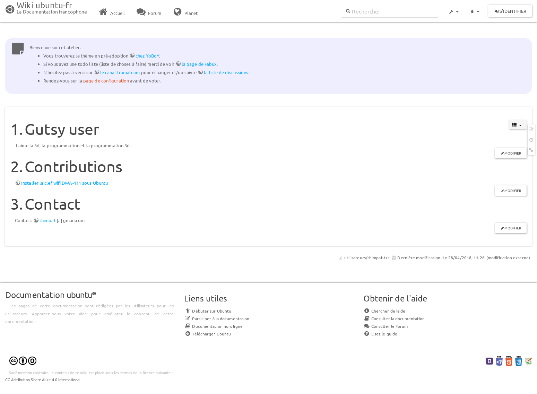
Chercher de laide (384, 311)
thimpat (48, 220)
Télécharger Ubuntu (207, 333)
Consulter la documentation (394, 318)
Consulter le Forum (385, 326)
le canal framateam (120, 72)
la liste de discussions (226, 72)
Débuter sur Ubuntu (207, 311)
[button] (453, 8)
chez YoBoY (147, 56)
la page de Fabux (199, 64)
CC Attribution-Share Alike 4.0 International (42, 379)
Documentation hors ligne (213, 326)
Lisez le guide (380, 333)
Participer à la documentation (216, 318)
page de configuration (106, 81)
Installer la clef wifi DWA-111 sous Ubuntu (64, 183)
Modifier (512, 153)
